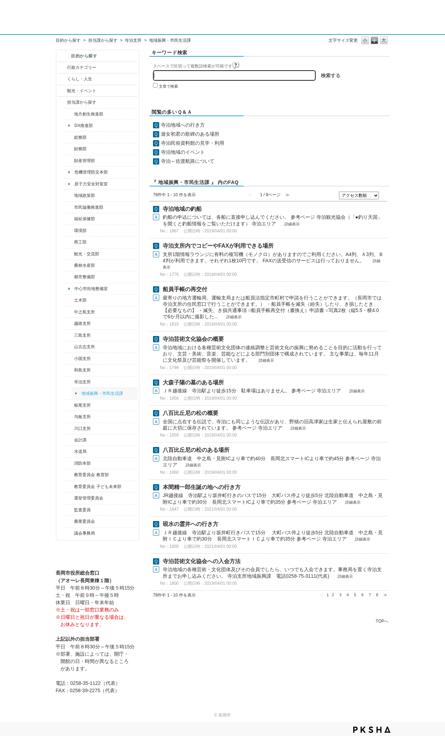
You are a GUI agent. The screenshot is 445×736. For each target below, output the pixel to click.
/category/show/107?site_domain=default (69, 312)
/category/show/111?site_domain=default (69, 498)
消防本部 (82, 463)
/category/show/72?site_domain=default (69, 149)
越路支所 (82, 323)
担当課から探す (103, 40)
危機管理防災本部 (91, 172)
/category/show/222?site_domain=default (69, 521)
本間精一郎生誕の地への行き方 (202, 487)
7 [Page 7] (370, 595)
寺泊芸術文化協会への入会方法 (202, 561)
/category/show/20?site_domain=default (69, 254)
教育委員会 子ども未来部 (97, 486)
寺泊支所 (133, 40)
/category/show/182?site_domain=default (69, 277)
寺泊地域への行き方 (183, 125)
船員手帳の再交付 (185, 289)
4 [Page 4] (348, 595)
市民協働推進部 (88, 207)
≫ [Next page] (385, 595)
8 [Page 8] (377, 595)
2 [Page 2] (333, 595)
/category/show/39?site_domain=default (69, 475)
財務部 (80, 148)
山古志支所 (84, 346)
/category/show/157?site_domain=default (69, 533)
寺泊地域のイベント (183, 152)
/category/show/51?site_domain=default (69, 486)
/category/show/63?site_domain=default (69, 382)
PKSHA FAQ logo (371, 729)
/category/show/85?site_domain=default (69, 463)
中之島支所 (84, 312)
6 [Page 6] (362, 595)
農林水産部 (84, 265)
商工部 (80, 242)
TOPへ (382, 621)
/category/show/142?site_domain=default (69, 323)
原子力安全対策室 (91, 184)
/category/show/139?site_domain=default (69, 370)
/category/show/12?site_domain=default (62, 79)
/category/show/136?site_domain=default (69, 417)
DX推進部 (83, 125)
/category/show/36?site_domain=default (69, 242)
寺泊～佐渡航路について (188, 161)
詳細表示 (292, 224)
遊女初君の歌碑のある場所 (190, 134)
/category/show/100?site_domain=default (69, 114)
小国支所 (82, 358)
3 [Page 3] (340, 595)
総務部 (80, 137)
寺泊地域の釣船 (182, 209)
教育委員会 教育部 (91, 474)
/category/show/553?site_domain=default (69, 161)
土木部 (80, 300)
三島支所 (82, 335)
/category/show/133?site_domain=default (69, 428)
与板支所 (82, 416)
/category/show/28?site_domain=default (69, 300)
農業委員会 (84, 521)
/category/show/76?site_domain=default (69, 265)
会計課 (80, 440)
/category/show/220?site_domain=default (69, 510)
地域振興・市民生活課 (102, 393)
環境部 (80, 230)
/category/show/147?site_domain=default (69, 451)
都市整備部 (84, 276)
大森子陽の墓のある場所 (193, 382)
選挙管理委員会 (88, 498)
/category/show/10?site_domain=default (69, 137)
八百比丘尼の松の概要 (190, 413)
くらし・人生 (79, 79)
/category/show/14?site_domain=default (69, 219)
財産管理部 (84, 160)
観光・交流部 (86, 253)
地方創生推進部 (88, 114)
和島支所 (82, 370)
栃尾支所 (82, 405)
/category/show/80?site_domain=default (69, 405)
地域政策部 (84, 195)
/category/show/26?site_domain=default (69, 207)
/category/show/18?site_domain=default (62, 91)
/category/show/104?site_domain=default (69, 195)
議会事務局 (84, 533)
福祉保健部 (84, 218)
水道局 (80, 451)
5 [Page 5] (355, 595)
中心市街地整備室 (91, 288)
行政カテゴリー (81, 67)
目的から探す (68, 40)
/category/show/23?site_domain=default (69, 230)
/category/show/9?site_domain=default (62, 102)
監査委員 (82, 509)
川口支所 (82, 428)
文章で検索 (168, 86)
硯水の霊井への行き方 (190, 524)
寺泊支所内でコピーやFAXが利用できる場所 (218, 246)
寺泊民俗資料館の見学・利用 (192, 143)
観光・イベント (81, 90)
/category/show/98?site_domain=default (69, 347)
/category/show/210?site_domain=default (69, 440)
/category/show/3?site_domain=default (62, 67)
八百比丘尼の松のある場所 (196, 450)
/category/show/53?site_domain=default (69, 335)
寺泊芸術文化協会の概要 (193, 339)
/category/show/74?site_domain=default (69, 358)
